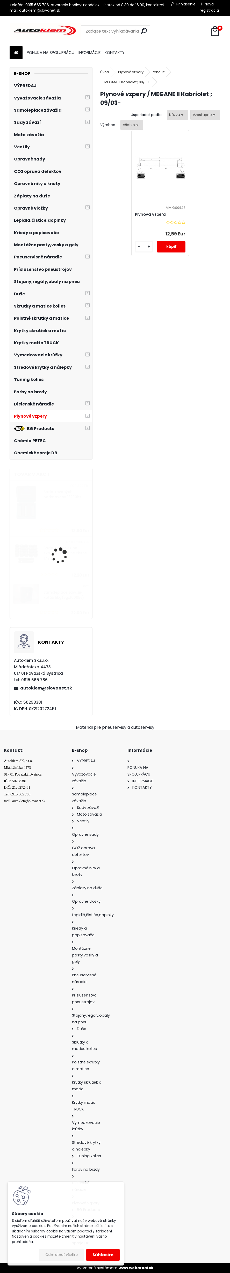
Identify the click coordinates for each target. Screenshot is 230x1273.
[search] (144, 31)
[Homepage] (16, 53)
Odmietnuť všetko (61, 1254)
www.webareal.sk (136, 1267)
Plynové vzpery (130, 72)
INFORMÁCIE (89, 52)
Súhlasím (102, 1255)
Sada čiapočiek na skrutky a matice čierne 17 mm (65, 553)
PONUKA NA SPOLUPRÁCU (50, 52)
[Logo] (45, 31)
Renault (158, 72)
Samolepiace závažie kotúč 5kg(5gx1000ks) (64, 595)
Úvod (104, 72)
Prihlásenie (186, 4)
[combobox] (177, 115)
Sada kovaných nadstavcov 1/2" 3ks (62, 494)
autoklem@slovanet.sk (46, 688)
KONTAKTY (115, 52)
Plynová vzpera (151, 214)
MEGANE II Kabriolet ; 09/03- (127, 82)
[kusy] (144, 246)
